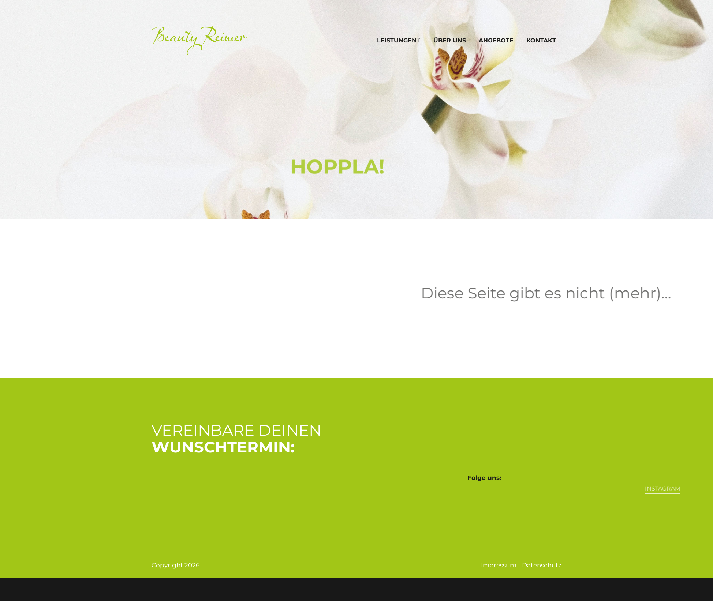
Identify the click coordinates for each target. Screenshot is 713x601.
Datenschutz (541, 565)
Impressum (498, 565)
